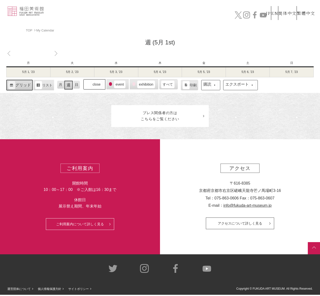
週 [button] (68, 85)
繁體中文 (305, 7)
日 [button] (76, 85)
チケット (301, 16)
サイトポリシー (78, 290)
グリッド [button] (19, 85)
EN (264, 7)
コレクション (152, 16)
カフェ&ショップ (246, 16)
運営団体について (19, 290)
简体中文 (282, 7)
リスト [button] (43, 85)
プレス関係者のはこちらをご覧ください (160, 116)
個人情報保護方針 (49, 290)
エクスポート (240, 85)
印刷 (189, 85)
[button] (94, 84)
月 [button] (60, 85)
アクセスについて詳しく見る (240, 225)
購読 (210, 85)
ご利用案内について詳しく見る (80, 225)
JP (249, 7)
